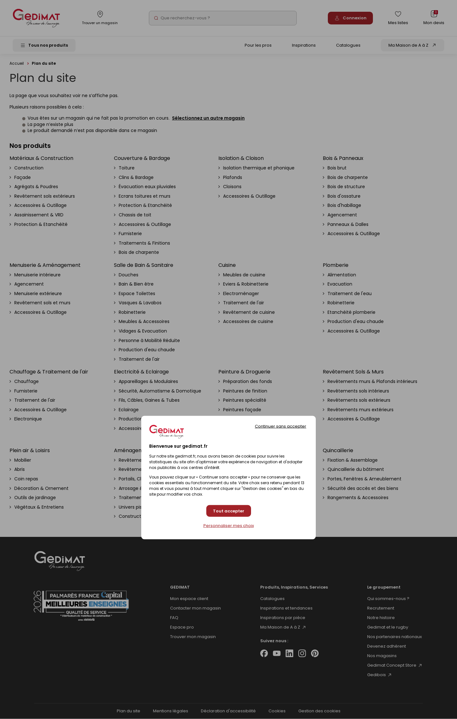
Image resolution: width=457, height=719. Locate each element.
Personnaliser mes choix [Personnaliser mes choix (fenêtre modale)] (228, 525)
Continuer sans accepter (280, 426)
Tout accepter (228, 511)
